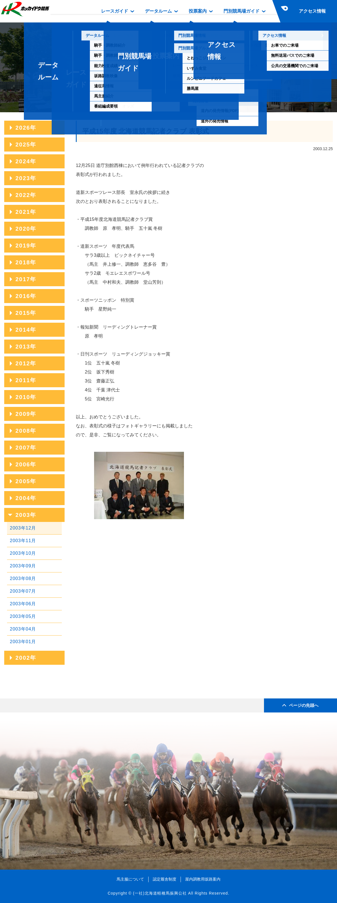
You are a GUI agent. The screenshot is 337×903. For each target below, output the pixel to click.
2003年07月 (23, 591)
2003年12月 (23, 528)
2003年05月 (23, 616)
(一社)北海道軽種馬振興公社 (159, 893)
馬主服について (130, 879)
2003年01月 (23, 641)
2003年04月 (23, 629)
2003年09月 (23, 565)
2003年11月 (23, 540)
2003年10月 (23, 553)
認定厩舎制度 (164, 879)
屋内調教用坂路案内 (202, 879)
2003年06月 (23, 603)
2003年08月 (23, 578)
